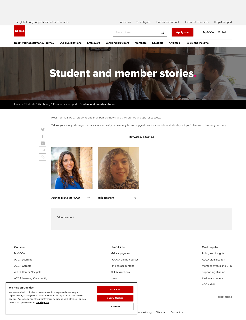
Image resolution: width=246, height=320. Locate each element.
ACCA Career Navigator (28, 272)
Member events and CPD (217, 266)
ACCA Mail (208, 284)
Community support (65, 104)
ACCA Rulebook (120, 272)
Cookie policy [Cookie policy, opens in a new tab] (42, 302)
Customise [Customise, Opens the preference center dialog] (115, 306)
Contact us (176, 312)
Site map (161, 312)
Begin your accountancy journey (34, 43)
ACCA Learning (23, 259)
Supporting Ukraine (213, 272)
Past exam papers (212, 278)
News (114, 278)
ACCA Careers (22, 266)
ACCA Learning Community (30, 278)
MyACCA (19, 253)
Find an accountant (122, 266)
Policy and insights (197, 43)
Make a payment (121, 253)
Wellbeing (44, 104)
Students (157, 43)
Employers (93, 43)
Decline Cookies (115, 298)
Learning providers (117, 43)
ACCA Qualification (213, 259)
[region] (71, 298)
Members (141, 43)
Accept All (115, 289)
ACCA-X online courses (124, 259)
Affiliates (174, 43)
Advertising (145, 312)
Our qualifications (71, 43)
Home (17, 104)
